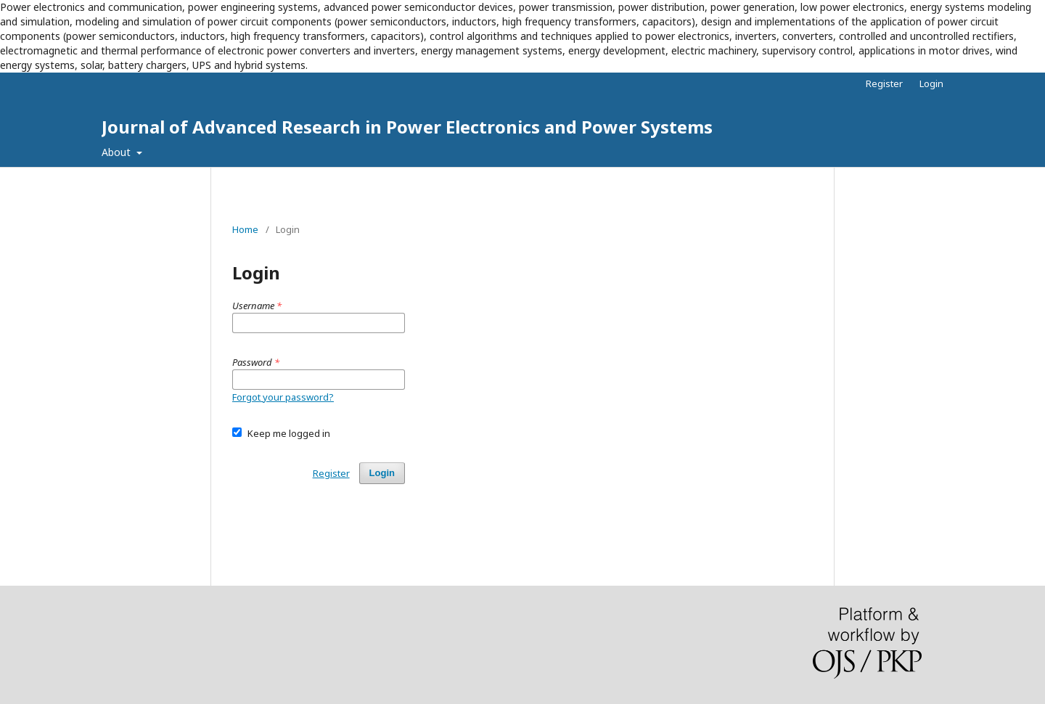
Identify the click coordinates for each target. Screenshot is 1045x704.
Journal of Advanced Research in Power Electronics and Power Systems (407, 127)
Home (245, 229)
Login (931, 83)
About (118, 152)
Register (884, 83)
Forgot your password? (283, 397)
